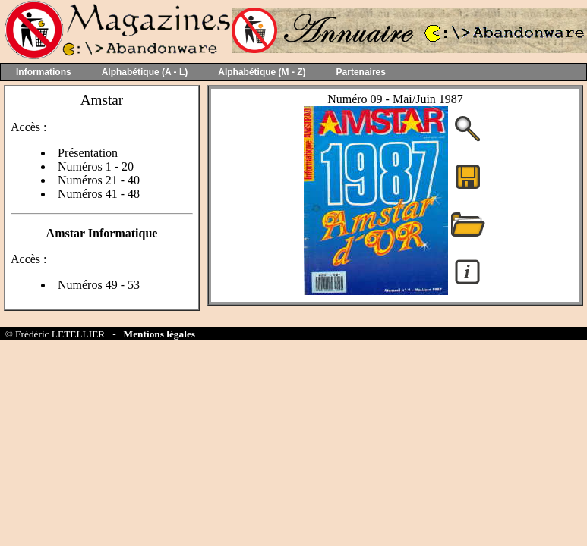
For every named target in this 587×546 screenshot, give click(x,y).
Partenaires (361, 72)
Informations (43, 72)
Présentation (88, 152)
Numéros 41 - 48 (99, 193)
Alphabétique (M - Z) (261, 72)
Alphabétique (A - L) (145, 72)
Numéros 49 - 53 (99, 284)
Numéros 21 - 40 (99, 180)
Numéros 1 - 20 (96, 166)
